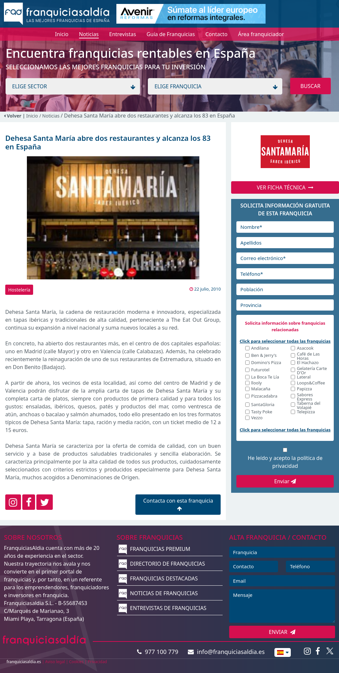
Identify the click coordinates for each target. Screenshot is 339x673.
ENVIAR (282, 632)
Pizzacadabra (264, 396)
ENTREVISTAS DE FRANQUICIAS (162, 608)
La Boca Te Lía (265, 377)
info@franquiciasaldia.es (226, 652)
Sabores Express (305, 397)
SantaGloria (262, 404)
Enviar (285, 481)
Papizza (304, 389)
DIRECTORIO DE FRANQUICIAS (162, 563)
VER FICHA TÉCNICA (285, 187)
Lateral (303, 377)
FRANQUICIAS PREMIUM (154, 549)
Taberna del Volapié (308, 405)
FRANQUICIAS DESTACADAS (158, 578)
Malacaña (260, 389)
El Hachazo (307, 362)
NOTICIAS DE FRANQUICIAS (158, 593)
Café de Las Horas (308, 356)
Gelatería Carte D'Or (312, 370)
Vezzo (257, 418)
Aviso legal (55, 661)
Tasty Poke (261, 412)
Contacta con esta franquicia (178, 504)
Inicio (32, 116)
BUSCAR (310, 86)
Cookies (76, 661)
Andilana (260, 348)
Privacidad (97, 661)
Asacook (305, 348)
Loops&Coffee (311, 383)
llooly (256, 383)
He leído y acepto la (285, 461)
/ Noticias (50, 116)
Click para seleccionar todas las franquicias (285, 341)
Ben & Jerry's (264, 355)
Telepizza (306, 412)
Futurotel (260, 370)
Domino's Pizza (266, 362)
